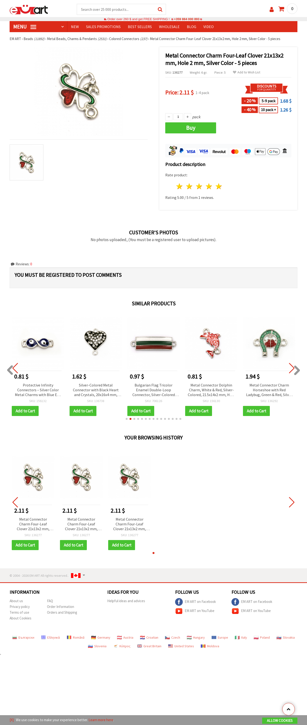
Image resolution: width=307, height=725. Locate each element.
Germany (100, 637)
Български (23, 637)
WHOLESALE (169, 26)
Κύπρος (121, 646)
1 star (180, 186)
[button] (127, 419)
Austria (125, 637)
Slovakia (286, 637)
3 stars (199, 186)
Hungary (196, 637)
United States (181, 646)
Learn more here (101, 720)
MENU (24, 26)
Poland (262, 637)
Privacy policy (20, 606)
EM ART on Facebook (195, 602)
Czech (172, 637)
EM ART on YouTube (194, 611)
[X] (12, 720)
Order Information (60, 606)
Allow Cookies (280, 720)
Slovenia (97, 646)
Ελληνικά (50, 637)
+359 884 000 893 (186, 19)
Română (75, 637)
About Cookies (20, 618)
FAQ (50, 601)
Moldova (210, 646)
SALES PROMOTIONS (103, 26)
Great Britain (149, 646)
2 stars (190, 186)
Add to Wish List (246, 72)
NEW (75, 26)
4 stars (209, 186)
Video (208, 26)
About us (16, 601)
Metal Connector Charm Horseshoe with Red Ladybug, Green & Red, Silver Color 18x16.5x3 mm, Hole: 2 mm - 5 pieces (269, 390)
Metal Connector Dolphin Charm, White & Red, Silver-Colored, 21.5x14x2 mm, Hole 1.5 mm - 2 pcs (211, 390)
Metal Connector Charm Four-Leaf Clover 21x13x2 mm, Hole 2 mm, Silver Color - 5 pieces (33, 524)
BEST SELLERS (140, 26)
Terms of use (19, 612)
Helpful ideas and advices (126, 601)
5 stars (219, 186)
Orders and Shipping (62, 612)
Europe (220, 637)
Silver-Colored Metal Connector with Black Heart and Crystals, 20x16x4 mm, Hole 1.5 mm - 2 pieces (96, 390)
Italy (241, 637)
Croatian (149, 637)
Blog (191, 26)
